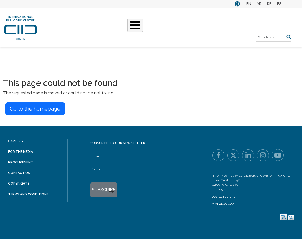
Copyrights (19, 183)
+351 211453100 (223, 203)
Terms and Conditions (28, 194)
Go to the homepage (35, 109)
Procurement (20, 162)
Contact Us (19, 173)
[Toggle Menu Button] (135, 25)
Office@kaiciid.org (225, 197)
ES (279, 4)
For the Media (20, 152)
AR (259, 4)
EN (248, 4)
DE (269, 4)
